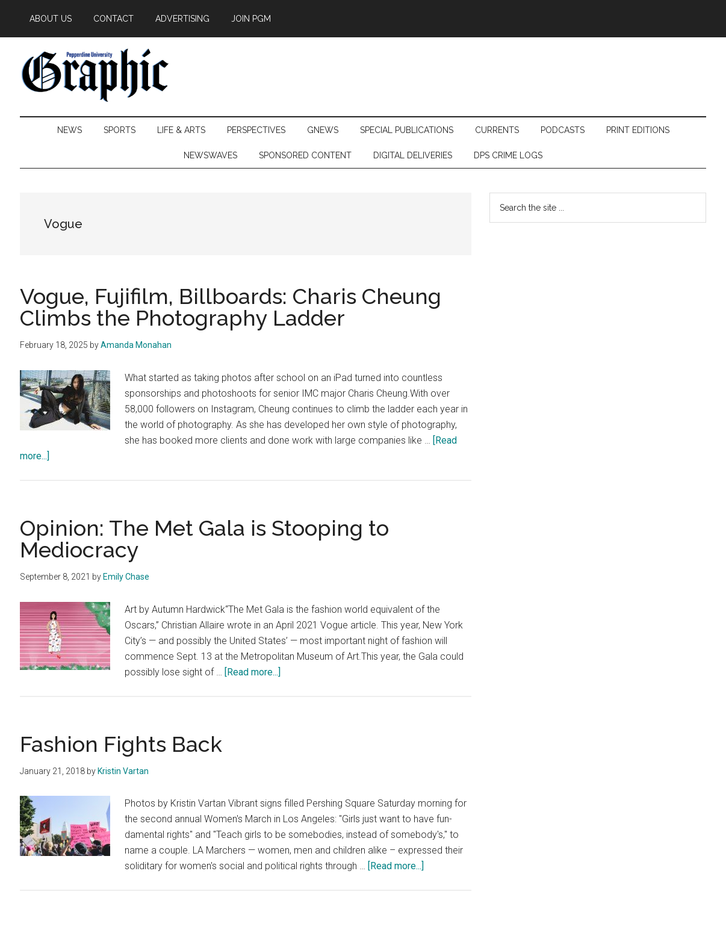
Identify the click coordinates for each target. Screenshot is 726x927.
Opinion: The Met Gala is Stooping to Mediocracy (204, 538)
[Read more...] (253, 672)
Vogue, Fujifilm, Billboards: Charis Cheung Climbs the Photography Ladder (230, 307)
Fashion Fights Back (121, 744)
